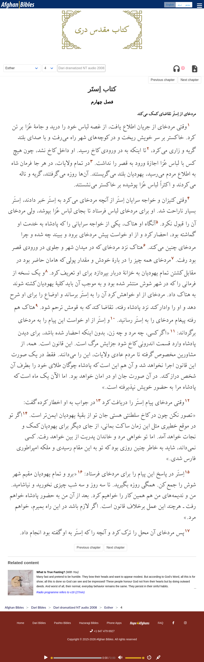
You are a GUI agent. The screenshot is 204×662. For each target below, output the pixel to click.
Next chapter (189, 80)
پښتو (187, 5)
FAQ (160, 623)
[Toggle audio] (176, 69)
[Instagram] (185, 623)
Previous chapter (163, 80)
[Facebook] (173, 623)
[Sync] (158, 658)
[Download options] (194, 69)
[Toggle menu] (198, 6)
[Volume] (120, 658)
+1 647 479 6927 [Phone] (102, 631)
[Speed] (149, 658)
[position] (76, 658)
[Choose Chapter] (49, 68)
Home (20, 623)
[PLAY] (46, 658)
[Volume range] (134, 658)
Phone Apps (114, 623)
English (170, 5)
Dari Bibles (39, 623)
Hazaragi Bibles (88, 623)
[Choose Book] (22, 68)
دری (180, 5)
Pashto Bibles (62, 623)
